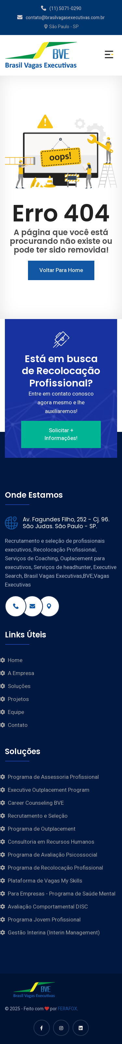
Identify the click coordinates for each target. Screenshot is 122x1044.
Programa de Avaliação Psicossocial (52, 855)
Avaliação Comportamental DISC (48, 907)
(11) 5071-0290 (61, 8)
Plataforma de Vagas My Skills (45, 881)
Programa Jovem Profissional (44, 920)
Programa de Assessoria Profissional (53, 777)
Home (15, 660)
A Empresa (21, 673)
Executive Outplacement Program (48, 790)
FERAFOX (67, 1008)
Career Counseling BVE (36, 803)
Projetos (18, 699)
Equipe (16, 712)
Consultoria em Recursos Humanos (51, 842)
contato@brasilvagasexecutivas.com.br (61, 17)
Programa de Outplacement (41, 829)
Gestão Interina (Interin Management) (54, 933)
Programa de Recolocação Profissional (55, 868)
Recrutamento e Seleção (38, 816)
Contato (18, 725)
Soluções (19, 686)
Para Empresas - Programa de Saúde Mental (61, 894)
